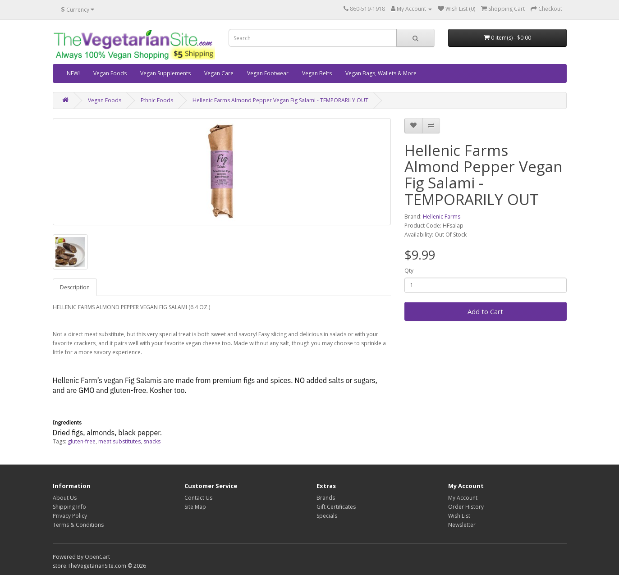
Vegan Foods (110, 73)
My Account (462, 498)
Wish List (459, 516)
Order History (466, 507)
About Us (65, 498)
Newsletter (462, 525)
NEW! (73, 73)
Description (75, 287)
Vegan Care (219, 73)
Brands (325, 498)
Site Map (195, 507)
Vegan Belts (317, 73)
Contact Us (198, 498)
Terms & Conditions (78, 525)
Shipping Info (69, 507)
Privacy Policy (70, 516)
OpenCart (97, 557)
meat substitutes (119, 441)
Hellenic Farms (441, 216)
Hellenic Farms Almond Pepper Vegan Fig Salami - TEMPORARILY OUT (280, 100)
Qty (408, 270)
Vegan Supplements (165, 73)
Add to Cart (485, 311)
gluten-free (82, 441)
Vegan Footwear (268, 73)
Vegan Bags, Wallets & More (381, 73)
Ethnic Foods (157, 100)
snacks (151, 441)
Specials (326, 516)
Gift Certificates (336, 507)
